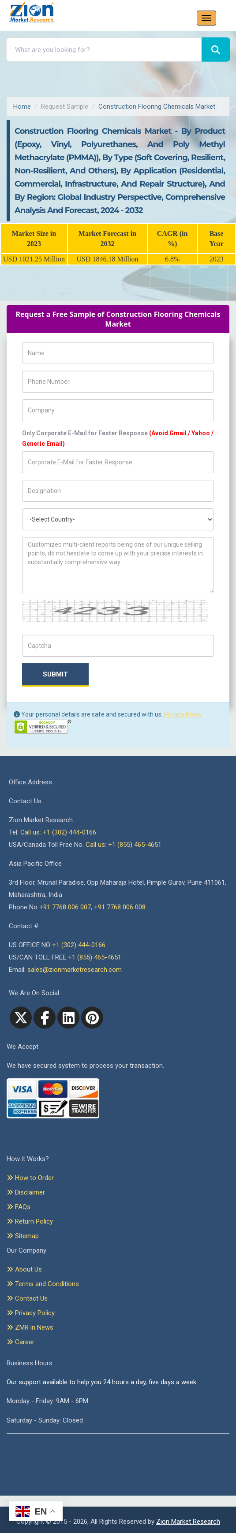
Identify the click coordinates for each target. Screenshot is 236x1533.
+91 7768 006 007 (65, 907)
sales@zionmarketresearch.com (74, 970)
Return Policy (30, 1221)
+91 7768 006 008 (120, 907)
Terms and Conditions (43, 1284)
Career (20, 1342)
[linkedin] (68, 1018)
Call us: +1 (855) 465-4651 (123, 845)
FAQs (18, 1207)
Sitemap (23, 1236)
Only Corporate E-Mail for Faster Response (118, 438)
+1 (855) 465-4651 (94, 957)
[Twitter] (21, 1018)
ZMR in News (30, 1327)
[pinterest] (92, 1018)
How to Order (30, 1178)
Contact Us (27, 1298)
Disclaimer (26, 1192)
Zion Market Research (188, 1522)
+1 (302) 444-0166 (78, 945)
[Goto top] (4, 1501)
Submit (55, 674)
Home (22, 106)
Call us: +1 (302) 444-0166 (58, 832)
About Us (24, 1269)
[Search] (216, 49)
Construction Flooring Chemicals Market (156, 106)
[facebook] (45, 1018)
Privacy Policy (183, 714)
